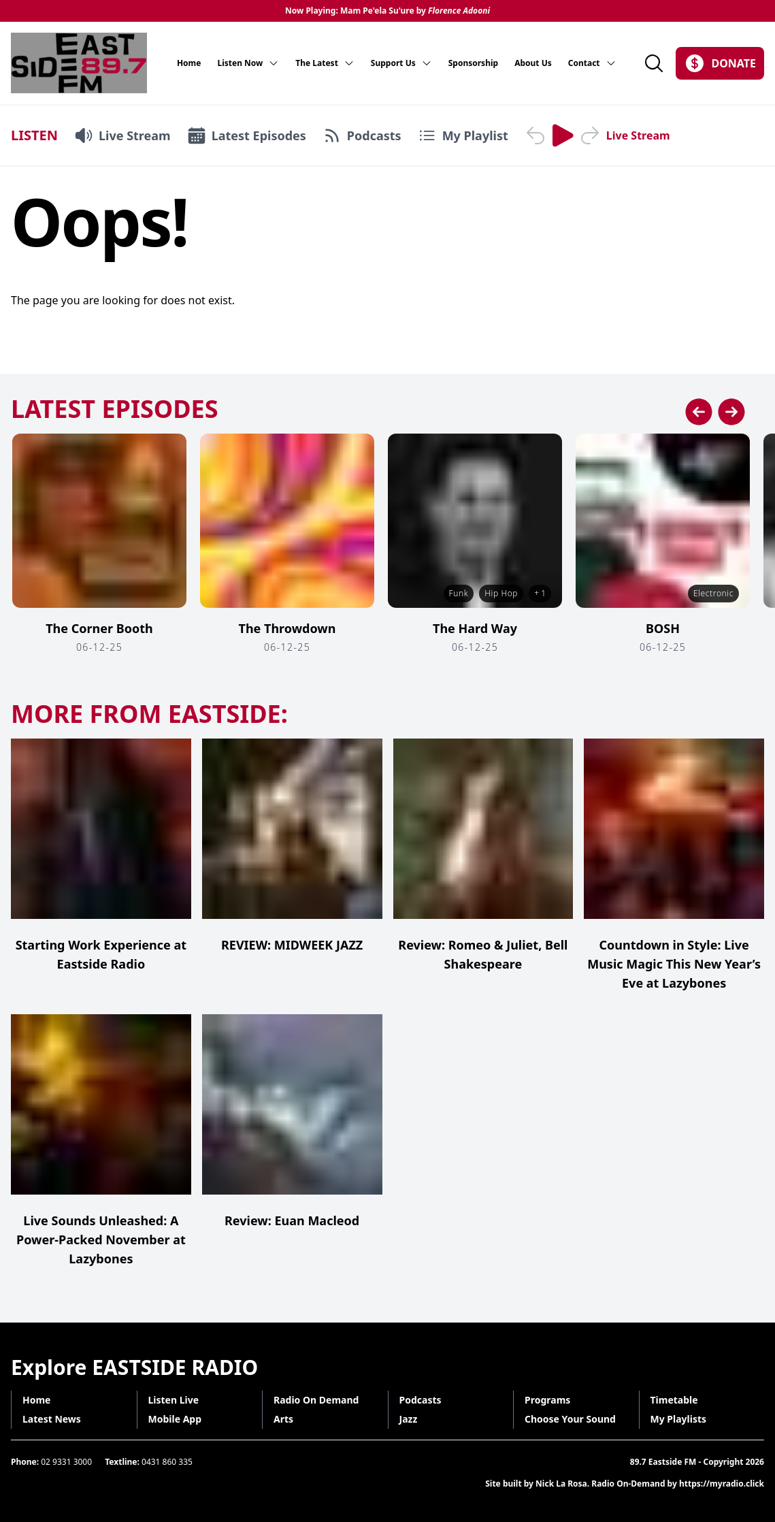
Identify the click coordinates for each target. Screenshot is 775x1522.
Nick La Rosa (561, 1483)
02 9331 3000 (66, 1462)
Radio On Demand (316, 1399)
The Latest (324, 63)
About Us (533, 63)
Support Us (401, 63)
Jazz (408, 1418)
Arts (283, 1418)
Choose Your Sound (570, 1418)
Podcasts (420, 1399)
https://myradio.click (721, 1483)
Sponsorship (473, 63)
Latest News (51, 1418)
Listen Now (248, 63)
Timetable (674, 1399)
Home (189, 63)
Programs (547, 1399)
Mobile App (175, 1418)
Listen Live (173, 1399)
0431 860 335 (167, 1462)
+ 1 (540, 593)
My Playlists (678, 1418)
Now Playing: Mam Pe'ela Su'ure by (387, 10)
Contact (592, 63)
